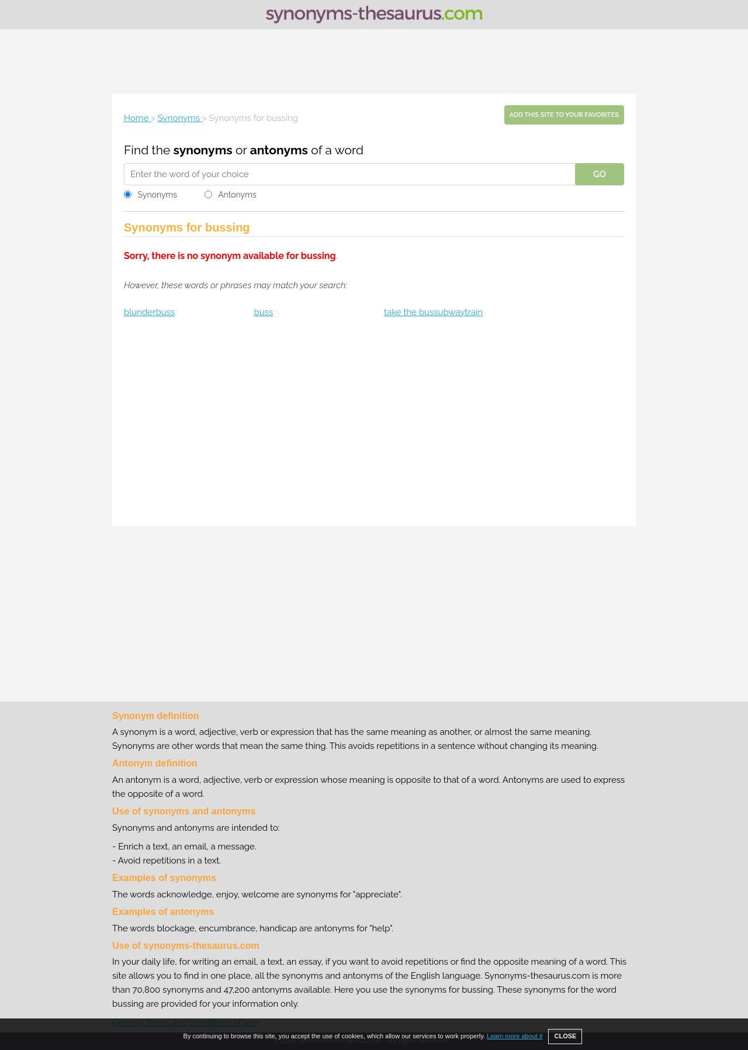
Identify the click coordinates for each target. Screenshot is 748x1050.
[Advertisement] (374, 61)
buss (263, 312)
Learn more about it (514, 1035)
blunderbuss (149, 312)
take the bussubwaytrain (433, 312)
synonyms (203, 150)
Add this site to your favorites (564, 115)
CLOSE (565, 1035)
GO (599, 174)
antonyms (279, 150)
